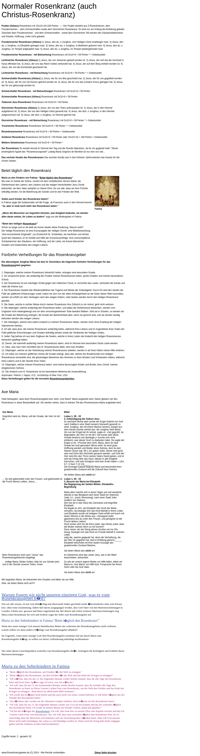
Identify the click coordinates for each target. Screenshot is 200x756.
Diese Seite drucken (105, 752)
